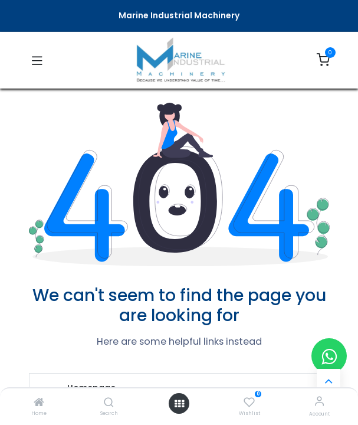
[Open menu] (179, 404)
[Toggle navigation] (37, 60)
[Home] (39, 403)
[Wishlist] (249, 401)
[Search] (108, 403)
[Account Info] (319, 401)
